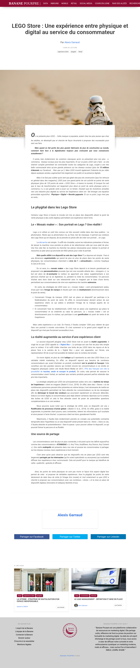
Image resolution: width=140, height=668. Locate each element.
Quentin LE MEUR (22, 606)
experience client (63, 52)
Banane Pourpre (67, 656)
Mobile (65, 3)
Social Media (86, 3)
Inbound (55, 3)
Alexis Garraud (72, 42)
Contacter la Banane (24, 635)
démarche (43, 242)
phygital (73, 52)
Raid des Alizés (119, 3)
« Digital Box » (65, 344)
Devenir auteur (24, 638)
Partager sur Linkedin (108, 536)
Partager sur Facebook (32, 536)
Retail (74, 3)
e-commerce (84, 595)
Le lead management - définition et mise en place (98, 599)
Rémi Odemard (82, 605)
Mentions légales (24, 644)
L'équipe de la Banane (24, 631)
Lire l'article (60, 607)
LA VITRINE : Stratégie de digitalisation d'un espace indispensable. (38, 600)
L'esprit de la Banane (24, 628)
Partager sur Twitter (70, 536)
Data (45, 3)
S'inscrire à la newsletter (24, 641)
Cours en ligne (102, 3)
